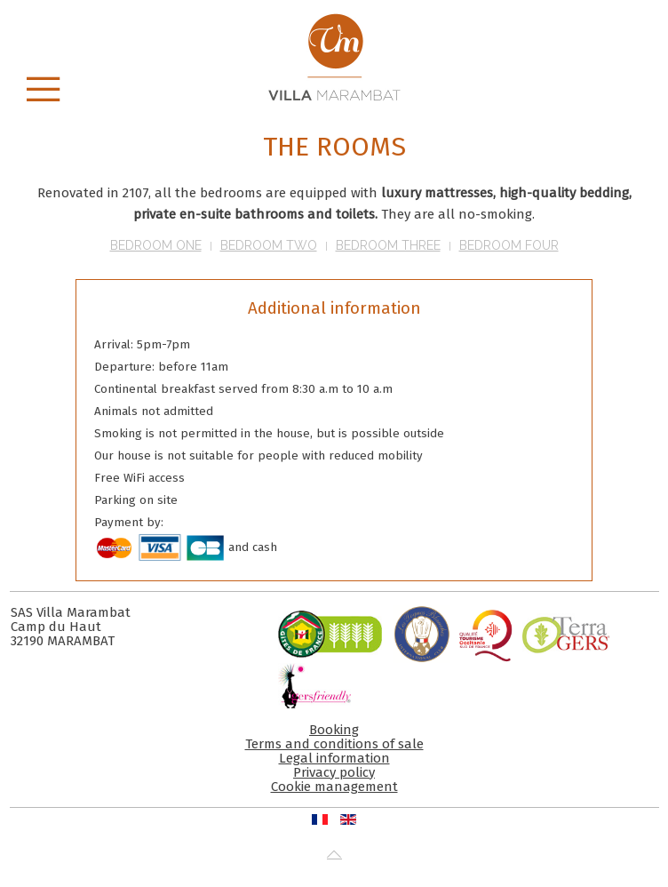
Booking (334, 730)
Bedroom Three (388, 245)
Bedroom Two (268, 245)
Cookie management (334, 787)
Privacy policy (334, 772)
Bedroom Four (509, 245)
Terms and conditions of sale (334, 744)
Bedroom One (156, 245)
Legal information (334, 758)
